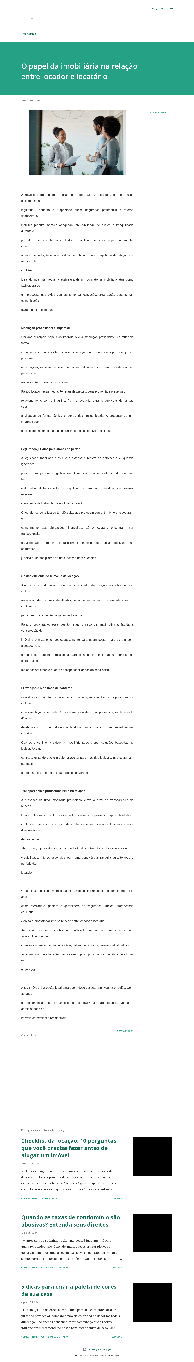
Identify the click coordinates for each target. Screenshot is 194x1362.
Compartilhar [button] (158, 112)
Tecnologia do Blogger (97, 1349)
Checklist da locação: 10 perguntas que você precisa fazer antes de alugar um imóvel (68, 1148)
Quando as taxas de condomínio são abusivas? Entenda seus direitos (70, 1221)
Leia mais (117, 1198)
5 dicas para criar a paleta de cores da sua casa (69, 1290)
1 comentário (48, 1198)
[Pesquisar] (157, 8)
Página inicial (29, 33)
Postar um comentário (54, 1267)
